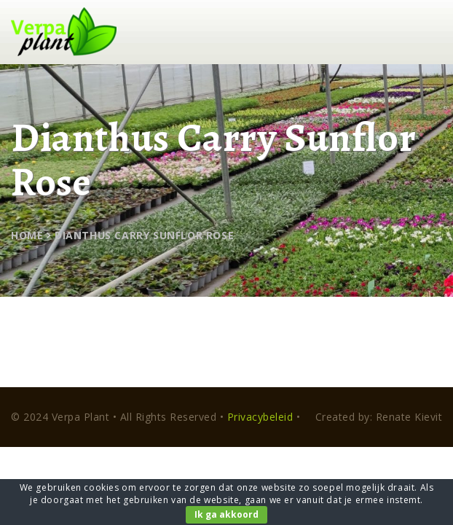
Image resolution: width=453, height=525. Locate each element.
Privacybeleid (260, 417)
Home (27, 235)
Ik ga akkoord (226, 514)
